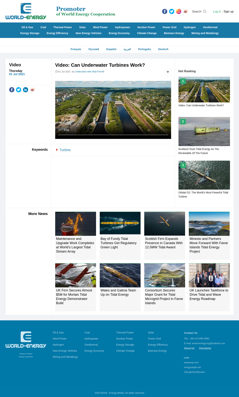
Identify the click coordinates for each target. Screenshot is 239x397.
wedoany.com (191, 362)
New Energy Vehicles (88, 33)
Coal (43, 27)
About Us (189, 348)
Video (15, 64)
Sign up (228, 11)
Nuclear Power (146, 27)
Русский (93, 49)
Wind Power (100, 27)
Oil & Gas (27, 27)
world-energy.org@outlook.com (208, 343)
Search (196, 11)
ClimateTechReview (194, 372)
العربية (127, 49)
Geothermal (210, 27)
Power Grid (169, 27)
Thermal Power (62, 27)
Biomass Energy (174, 33)
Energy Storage (29, 33)
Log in (217, 11)
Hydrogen (190, 27)
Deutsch (163, 49)
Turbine (65, 150)
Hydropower (122, 27)
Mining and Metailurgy (205, 33)
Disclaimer (205, 348)
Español (111, 49)
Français (76, 49)
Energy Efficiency (57, 33)
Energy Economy (119, 33)
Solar (82, 27)
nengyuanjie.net (192, 367)
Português (144, 49)
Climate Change (147, 33)
